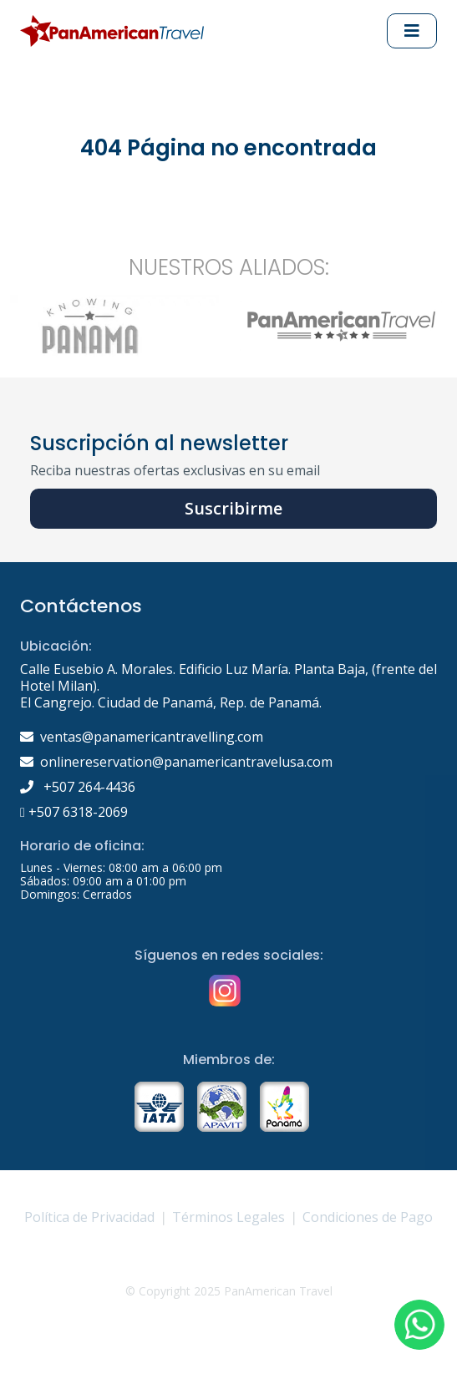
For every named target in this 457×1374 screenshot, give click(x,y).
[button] (419, 1325)
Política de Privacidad (89, 1217)
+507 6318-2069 (74, 812)
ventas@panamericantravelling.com (151, 737)
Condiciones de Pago (367, 1217)
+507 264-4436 (77, 787)
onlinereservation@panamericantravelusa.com (186, 762)
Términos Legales (228, 1217)
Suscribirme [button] (233, 508)
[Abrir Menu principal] (412, 30)
